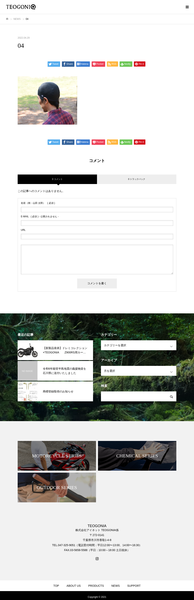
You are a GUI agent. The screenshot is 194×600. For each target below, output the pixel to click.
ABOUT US (74, 585)
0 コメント (57, 179)
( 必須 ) (38, 203)
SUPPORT (133, 585)
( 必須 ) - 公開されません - (40, 216)
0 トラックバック (136, 179)
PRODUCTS (96, 585)
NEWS (115, 585)
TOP (56, 585)
